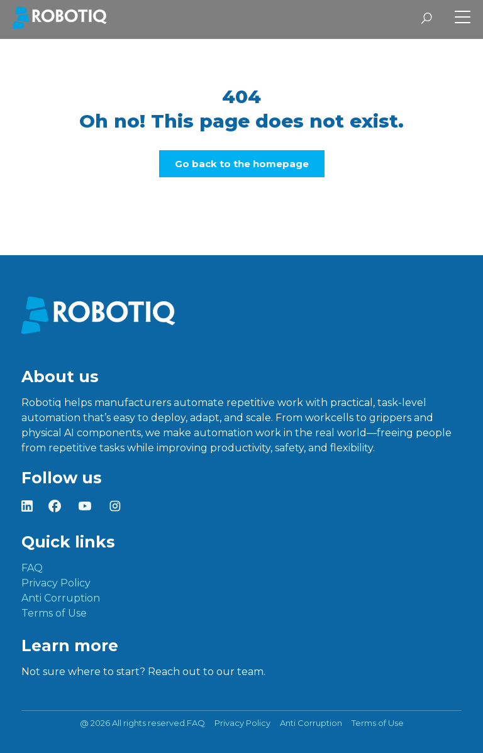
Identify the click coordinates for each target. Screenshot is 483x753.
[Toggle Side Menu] (462, 18)
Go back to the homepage (242, 164)
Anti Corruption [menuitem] (60, 598)
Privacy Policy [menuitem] (56, 583)
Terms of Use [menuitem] (54, 613)
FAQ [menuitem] (32, 568)
